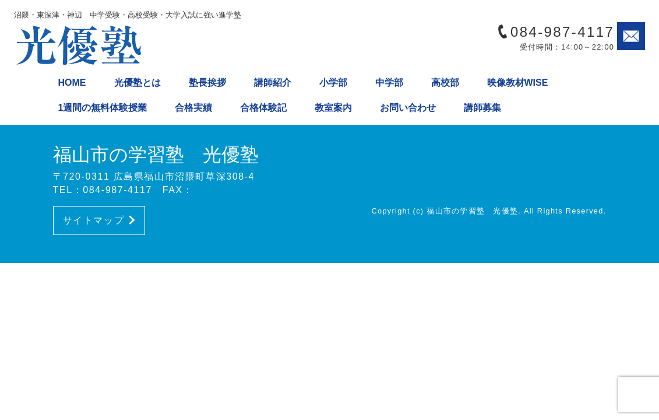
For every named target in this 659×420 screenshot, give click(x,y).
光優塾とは (137, 83)
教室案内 (333, 108)
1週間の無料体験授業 (102, 108)
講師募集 (482, 108)
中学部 (389, 83)
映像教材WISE (517, 83)
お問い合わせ (408, 108)
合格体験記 (263, 108)
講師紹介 (272, 83)
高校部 (445, 83)
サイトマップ (99, 220)
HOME (72, 83)
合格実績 (193, 108)
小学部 (333, 83)
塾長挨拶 (207, 83)
